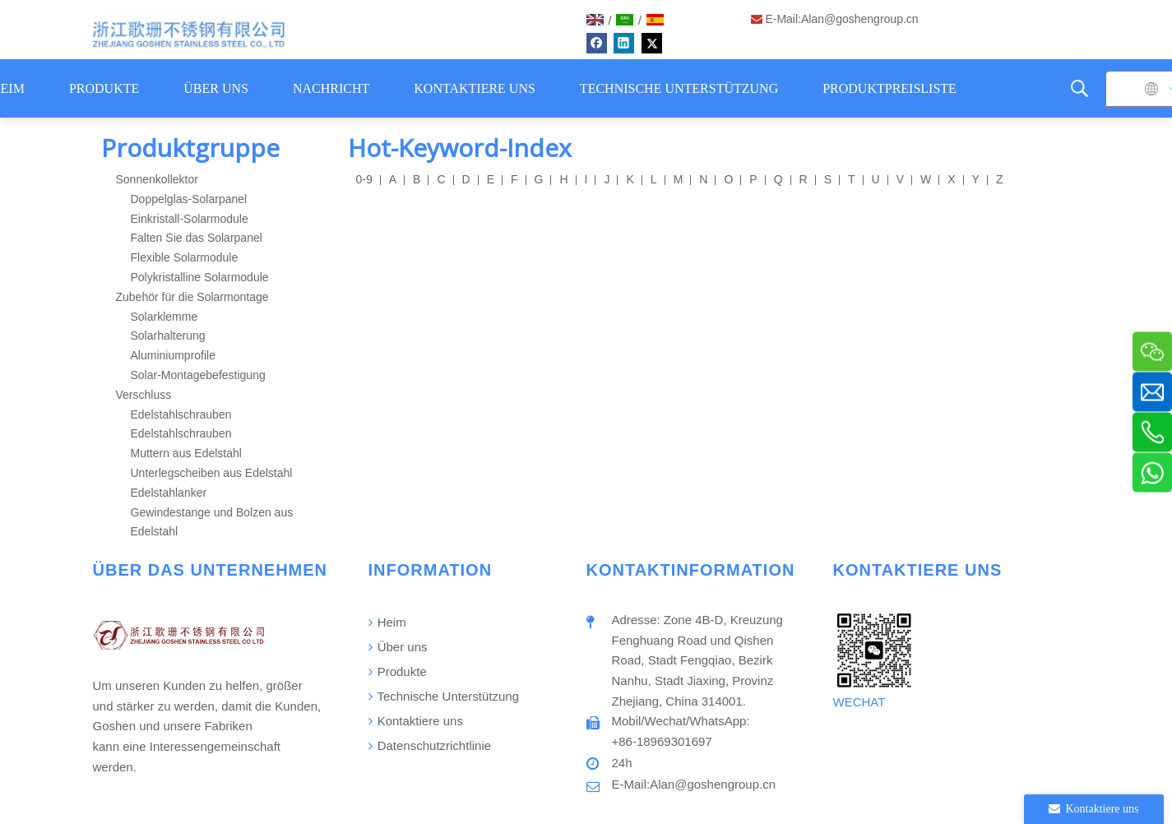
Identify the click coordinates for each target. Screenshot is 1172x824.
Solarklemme (164, 316)
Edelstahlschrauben (181, 414)
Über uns (398, 647)
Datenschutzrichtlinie (430, 745)
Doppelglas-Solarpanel (189, 199)
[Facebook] (596, 43)
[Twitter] (652, 43)
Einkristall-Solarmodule (189, 218)
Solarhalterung (168, 335)
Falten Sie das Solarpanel (196, 237)
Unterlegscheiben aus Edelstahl (212, 472)
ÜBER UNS (215, 88)
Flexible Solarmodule (185, 257)
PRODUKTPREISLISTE (889, 88)
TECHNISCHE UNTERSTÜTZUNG (679, 88)
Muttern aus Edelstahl (186, 453)
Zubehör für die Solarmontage (192, 296)
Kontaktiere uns (415, 721)
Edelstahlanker (169, 492)
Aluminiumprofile (173, 355)
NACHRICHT (331, 88)
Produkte (397, 671)
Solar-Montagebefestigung (198, 375)
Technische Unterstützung (444, 696)
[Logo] (189, 34)
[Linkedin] (624, 43)
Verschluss (144, 394)
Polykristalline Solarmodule (200, 277)
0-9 (364, 179)
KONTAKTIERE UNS (474, 88)
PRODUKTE (104, 88)
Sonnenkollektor (157, 179)
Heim (387, 622)
